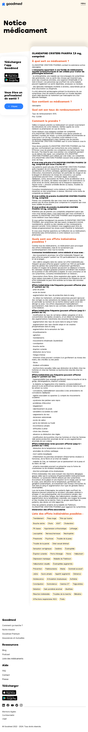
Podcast (6, 654)
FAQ (4, 671)
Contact (6, 675)
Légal (4, 719)
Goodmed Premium (11, 634)
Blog (4, 650)
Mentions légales (9, 712)
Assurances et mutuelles (13, 638)
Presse (5, 679)
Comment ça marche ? (12, 625)
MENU (83, 3)
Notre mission (8, 629)
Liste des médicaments (12, 658)
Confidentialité (8, 715)
